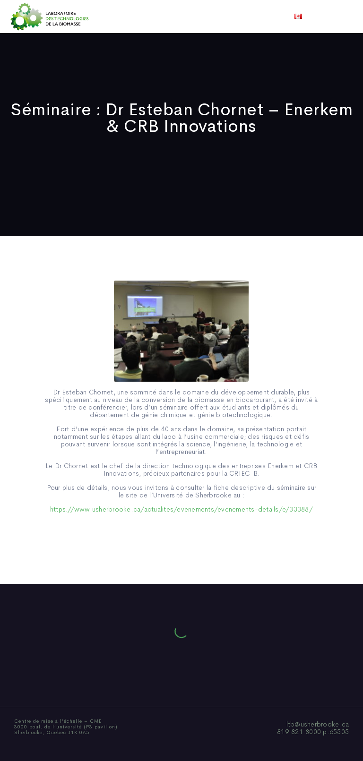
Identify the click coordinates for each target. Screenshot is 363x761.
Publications (168, 16)
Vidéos (256, 16)
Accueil (55, 16)
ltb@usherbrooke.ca (317, 724)
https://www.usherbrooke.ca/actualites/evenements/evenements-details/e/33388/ (181, 509)
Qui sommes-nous (108, 16)
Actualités (216, 16)
